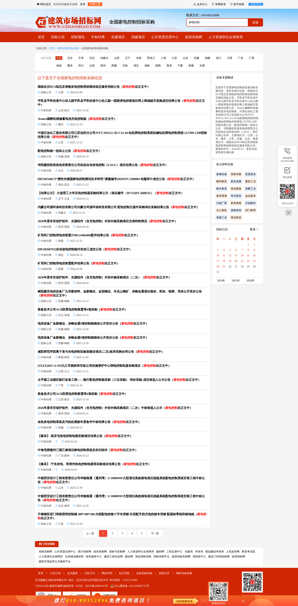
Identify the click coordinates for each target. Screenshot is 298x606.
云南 (92, 65)
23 (254, 261)
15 (248, 255)
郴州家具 (221, 181)
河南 (125, 65)
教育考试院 (248, 551)
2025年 (236, 280)
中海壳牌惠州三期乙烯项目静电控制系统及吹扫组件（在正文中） (88, 450)
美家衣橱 (236, 174)
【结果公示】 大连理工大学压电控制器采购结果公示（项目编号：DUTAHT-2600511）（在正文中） (111, 193)
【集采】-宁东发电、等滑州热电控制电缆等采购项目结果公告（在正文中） (94, 464)
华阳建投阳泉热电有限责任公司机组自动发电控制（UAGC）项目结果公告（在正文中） (103, 165)
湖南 (147, 65)
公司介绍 (55, 573)
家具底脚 (236, 181)
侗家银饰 (236, 210)
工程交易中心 (174, 551)
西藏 (114, 65)
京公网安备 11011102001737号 (130, 586)
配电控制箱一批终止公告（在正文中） (69, 150)
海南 (59, 65)
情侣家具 (236, 217)
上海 (163, 58)
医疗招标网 (84, 551)
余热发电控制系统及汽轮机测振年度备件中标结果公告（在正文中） (89, 421)
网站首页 (44, 4)
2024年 (221, 280)
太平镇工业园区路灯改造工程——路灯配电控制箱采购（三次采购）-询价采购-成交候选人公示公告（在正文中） (119, 379)
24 (217, 266)
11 (224, 255)
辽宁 (127, 58)
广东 (240, 58)
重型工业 (250, 181)
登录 (82, 4)
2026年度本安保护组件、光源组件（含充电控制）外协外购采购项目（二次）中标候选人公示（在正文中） (115, 407)
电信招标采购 (143, 556)
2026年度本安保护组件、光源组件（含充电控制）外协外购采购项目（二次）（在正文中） (104, 277)
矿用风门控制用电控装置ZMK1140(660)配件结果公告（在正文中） (88, 235)
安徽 (196, 58)
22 (248, 261)
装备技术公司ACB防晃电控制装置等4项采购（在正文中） (83, 309)
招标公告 (58, 37)
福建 (207, 58)
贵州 (103, 65)
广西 (251, 58)
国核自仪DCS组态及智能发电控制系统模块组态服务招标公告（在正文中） (94, 86)
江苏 (174, 58)
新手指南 (237, 4)
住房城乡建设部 (74, 556)
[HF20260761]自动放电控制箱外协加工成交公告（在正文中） (85, 249)
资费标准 (219, 4)
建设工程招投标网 (219, 556)
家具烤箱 (236, 203)
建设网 (129, 556)
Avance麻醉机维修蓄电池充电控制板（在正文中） (77, 118)
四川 (81, 65)
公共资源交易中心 (165, 37)
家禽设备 (221, 174)
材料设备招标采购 (68, 48)
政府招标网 (238, 556)
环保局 (199, 551)
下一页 (155, 533)
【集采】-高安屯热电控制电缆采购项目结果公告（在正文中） (85, 436)
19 (230, 261)
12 (230, 255)
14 (242, 255)
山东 (185, 58)
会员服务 (72, 573)
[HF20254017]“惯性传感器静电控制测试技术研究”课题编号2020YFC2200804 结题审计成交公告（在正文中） (116, 179)
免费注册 (95, 4)
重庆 (70, 65)
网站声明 (107, 573)
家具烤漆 (221, 195)
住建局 (189, 551)
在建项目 (118, 37)
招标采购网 (45, 551)
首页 (41, 37)
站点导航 (124, 573)
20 (236, 261)
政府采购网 (193, 37)
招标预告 (78, 37)
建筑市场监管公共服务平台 (55, 561)
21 (242, 261)
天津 (81, 58)
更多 (254, 229)
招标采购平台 (162, 556)
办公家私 (221, 210)
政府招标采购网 (181, 556)
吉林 (138, 58)
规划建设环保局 (214, 551)
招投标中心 (199, 556)
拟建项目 (138, 37)
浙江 (218, 58)
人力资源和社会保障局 (225, 37)
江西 (229, 58)
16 (254, 255)
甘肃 (202, 65)
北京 (70, 58)
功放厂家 (221, 203)
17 (217, 261)
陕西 (158, 65)
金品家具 (250, 195)
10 (217, 255)
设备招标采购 (144, 573)
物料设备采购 (184, 573)
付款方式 (255, 4)
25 (224, 266)
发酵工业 (250, 188)
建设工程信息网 (113, 556)
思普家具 (250, 174)
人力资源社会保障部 (51, 556)
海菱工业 (221, 217)
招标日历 (164, 573)
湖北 (136, 65)
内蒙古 (104, 58)
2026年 (250, 280)
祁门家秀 (250, 210)
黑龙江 (151, 58)
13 (236, 255)
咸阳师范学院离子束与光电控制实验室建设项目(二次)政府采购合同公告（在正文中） (101, 351)
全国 (59, 58)
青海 (169, 65)
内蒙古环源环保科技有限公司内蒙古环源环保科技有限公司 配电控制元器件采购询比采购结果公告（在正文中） (119, 207)
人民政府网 (232, 551)
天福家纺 (250, 203)
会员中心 (200, 4)
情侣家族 (236, 188)
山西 (116, 58)
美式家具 (236, 195)
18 (224, 261)
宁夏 (180, 65)
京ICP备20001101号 (96, 586)
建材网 (160, 551)
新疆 (191, 65)
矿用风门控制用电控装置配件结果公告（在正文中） (79, 263)
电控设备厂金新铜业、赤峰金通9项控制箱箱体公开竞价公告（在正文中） (93, 323)
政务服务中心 (94, 556)
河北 (92, 58)
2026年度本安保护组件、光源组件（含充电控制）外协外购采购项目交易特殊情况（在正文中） (108, 221)
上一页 (90, 533)
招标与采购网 (117, 551)
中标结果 (98, 37)
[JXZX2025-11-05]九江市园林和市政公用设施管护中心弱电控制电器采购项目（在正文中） (104, 365)
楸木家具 (221, 188)
